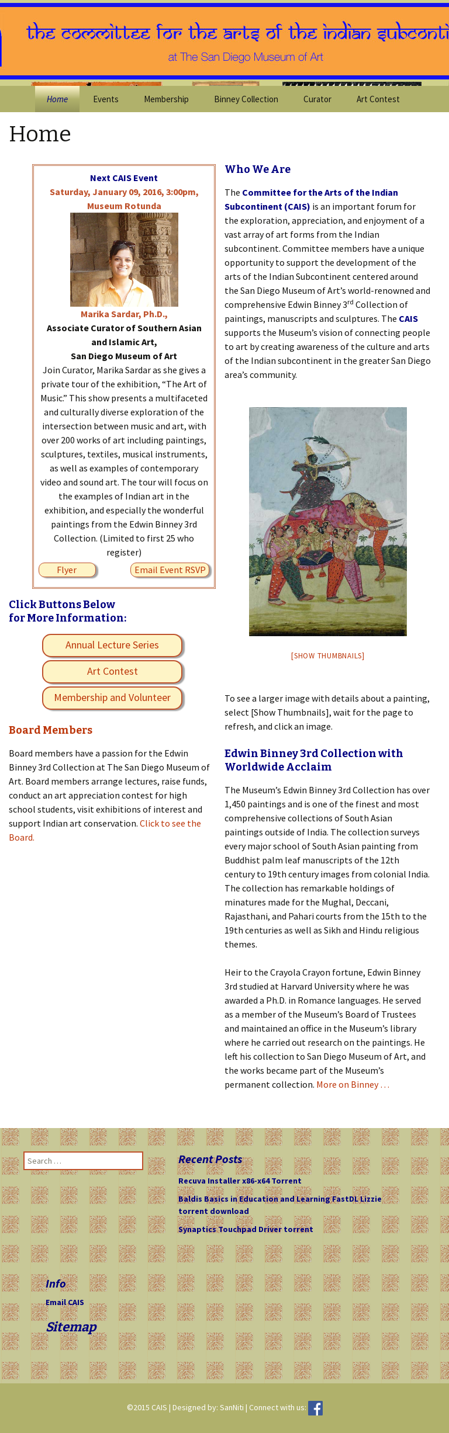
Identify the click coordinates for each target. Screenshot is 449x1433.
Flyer (67, 569)
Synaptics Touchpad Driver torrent (245, 1229)
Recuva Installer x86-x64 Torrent (240, 1180)
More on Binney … (352, 1084)
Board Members (50, 730)
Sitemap (71, 1327)
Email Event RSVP (170, 569)
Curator (317, 99)
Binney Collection (246, 99)
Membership (166, 99)
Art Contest (378, 99)
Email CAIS (65, 1302)
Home (57, 99)
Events (106, 99)
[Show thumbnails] (328, 656)
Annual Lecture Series (112, 644)
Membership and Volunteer (112, 697)
